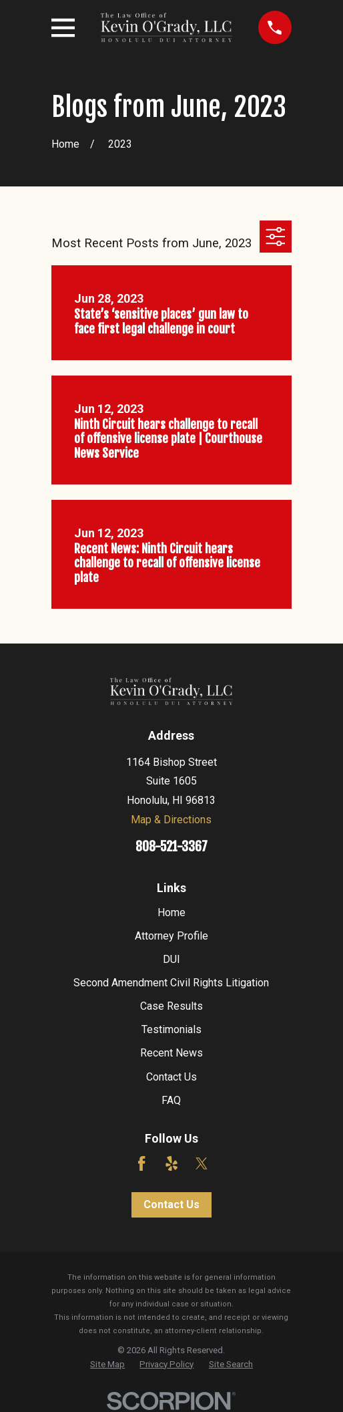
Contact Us (171, 1077)
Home (171, 912)
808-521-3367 (171, 846)
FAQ (171, 1100)
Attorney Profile (171, 936)
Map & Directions (171, 819)
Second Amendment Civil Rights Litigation (171, 982)
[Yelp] (171, 1163)
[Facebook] (141, 1163)
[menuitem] (107, 1365)
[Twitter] (201, 1163)
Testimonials (171, 1029)
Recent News (171, 1052)
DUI (171, 959)
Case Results (171, 1006)
